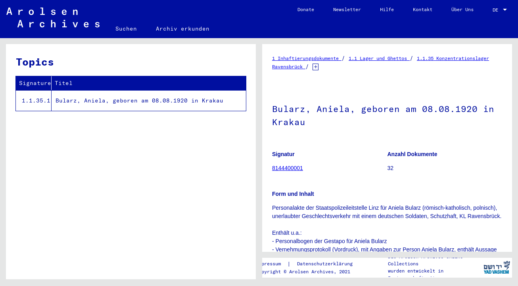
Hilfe (387, 9)
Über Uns (462, 9)
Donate (305, 9)
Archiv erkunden (182, 28)
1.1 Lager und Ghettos (379, 58)
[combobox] (500, 10)
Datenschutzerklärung (325, 264)
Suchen (126, 28)
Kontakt (422, 9)
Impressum (268, 264)
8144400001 (287, 168)
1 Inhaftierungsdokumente (306, 58)
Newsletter (347, 9)
